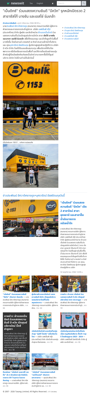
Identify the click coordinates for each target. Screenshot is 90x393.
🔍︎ (84, 3)
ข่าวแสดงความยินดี (71, 38)
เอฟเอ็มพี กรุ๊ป (44, 29)
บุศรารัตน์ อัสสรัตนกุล (19, 45)
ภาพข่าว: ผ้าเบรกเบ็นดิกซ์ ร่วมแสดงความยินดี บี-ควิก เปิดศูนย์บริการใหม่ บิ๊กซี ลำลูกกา (15, 322)
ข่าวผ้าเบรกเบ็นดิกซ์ (71, 33)
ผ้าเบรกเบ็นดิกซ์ (45, 32)
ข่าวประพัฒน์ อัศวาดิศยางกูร (74, 27)
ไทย (31, 3)
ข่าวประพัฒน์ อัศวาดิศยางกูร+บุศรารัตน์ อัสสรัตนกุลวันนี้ (34, 195)
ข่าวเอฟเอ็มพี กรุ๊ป (70, 36)
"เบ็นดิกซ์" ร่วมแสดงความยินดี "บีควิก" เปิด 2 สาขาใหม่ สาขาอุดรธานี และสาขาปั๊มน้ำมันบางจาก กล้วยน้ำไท (73, 213)
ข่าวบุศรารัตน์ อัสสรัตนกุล (73, 30)
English (40, 3)
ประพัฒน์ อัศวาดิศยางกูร (16, 26)
